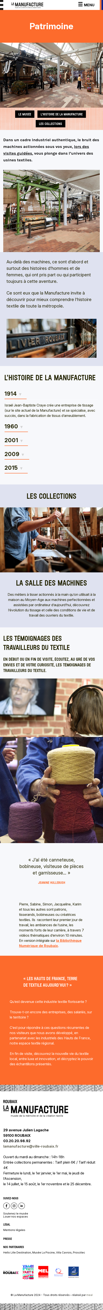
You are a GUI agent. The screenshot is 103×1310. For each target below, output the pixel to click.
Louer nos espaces (15, 1216)
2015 (11, 468)
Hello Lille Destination (17, 1252)
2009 (12, 454)
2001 (11, 440)
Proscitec (79, 1252)
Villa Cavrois (64, 1252)
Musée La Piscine (43, 1252)
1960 (11, 426)
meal (89, 1295)
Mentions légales (14, 1230)
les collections (50, 123)
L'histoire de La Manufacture (62, 114)
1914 (11, 393)
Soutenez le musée (15, 1213)
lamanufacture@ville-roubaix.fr (31, 1146)
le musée (24, 114)
